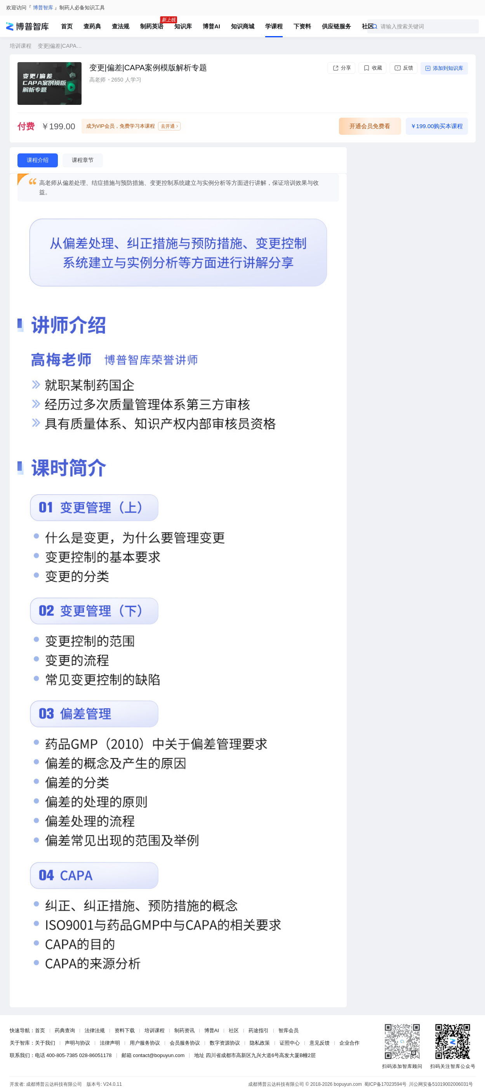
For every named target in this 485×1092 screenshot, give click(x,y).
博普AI (211, 1030)
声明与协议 (77, 1043)
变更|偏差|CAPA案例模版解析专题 (62, 46)
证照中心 (290, 1043)
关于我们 (45, 1043)
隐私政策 (260, 1043)
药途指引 (259, 1030)
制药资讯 (184, 1030)
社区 (234, 1030)
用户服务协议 (145, 1043)
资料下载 (125, 1030)
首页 (40, 1030)
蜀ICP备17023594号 (385, 1084)
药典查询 (65, 1030)
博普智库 (43, 7)
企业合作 (349, 1043)
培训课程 (20, 46)
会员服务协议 (185, 1043)
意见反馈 (319, 1043)
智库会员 (288, 1030)
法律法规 (95, 1030)
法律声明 (110, 1043)
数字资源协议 (225, 1043)
